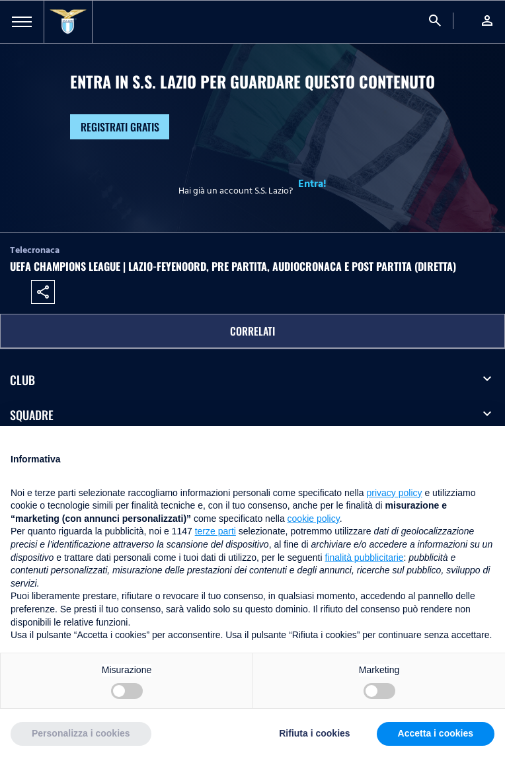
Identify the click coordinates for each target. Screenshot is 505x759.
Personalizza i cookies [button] (81, 733)
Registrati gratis (120, 127)
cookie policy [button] (314, 518)
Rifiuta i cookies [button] (314, 733)
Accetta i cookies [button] (435, 733)
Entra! (312, 183)
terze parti (215, 531)
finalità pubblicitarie (364, 557)
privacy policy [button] (394, 493)
